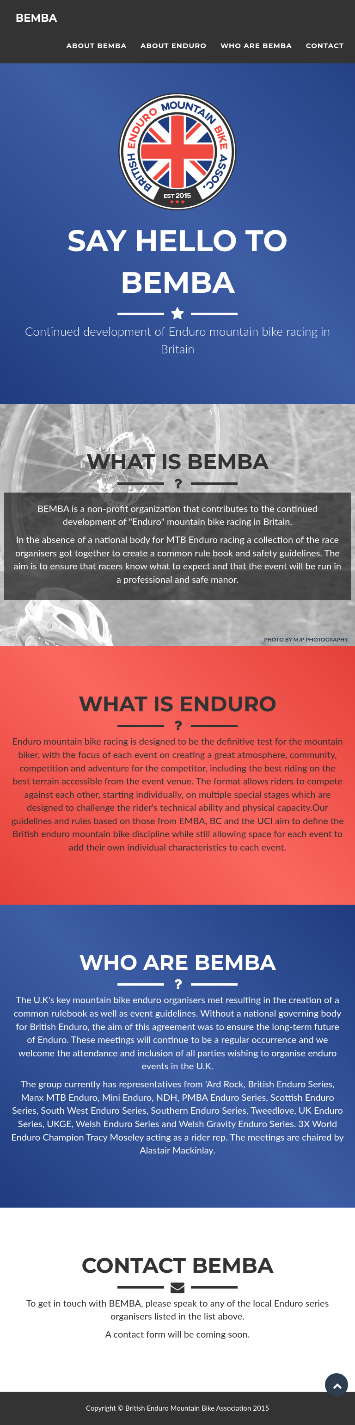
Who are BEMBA (256, 53)
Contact (325, 53)
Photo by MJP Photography (306, 639)
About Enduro (174, 53)
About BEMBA (96, 53)
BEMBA (38, 27)
